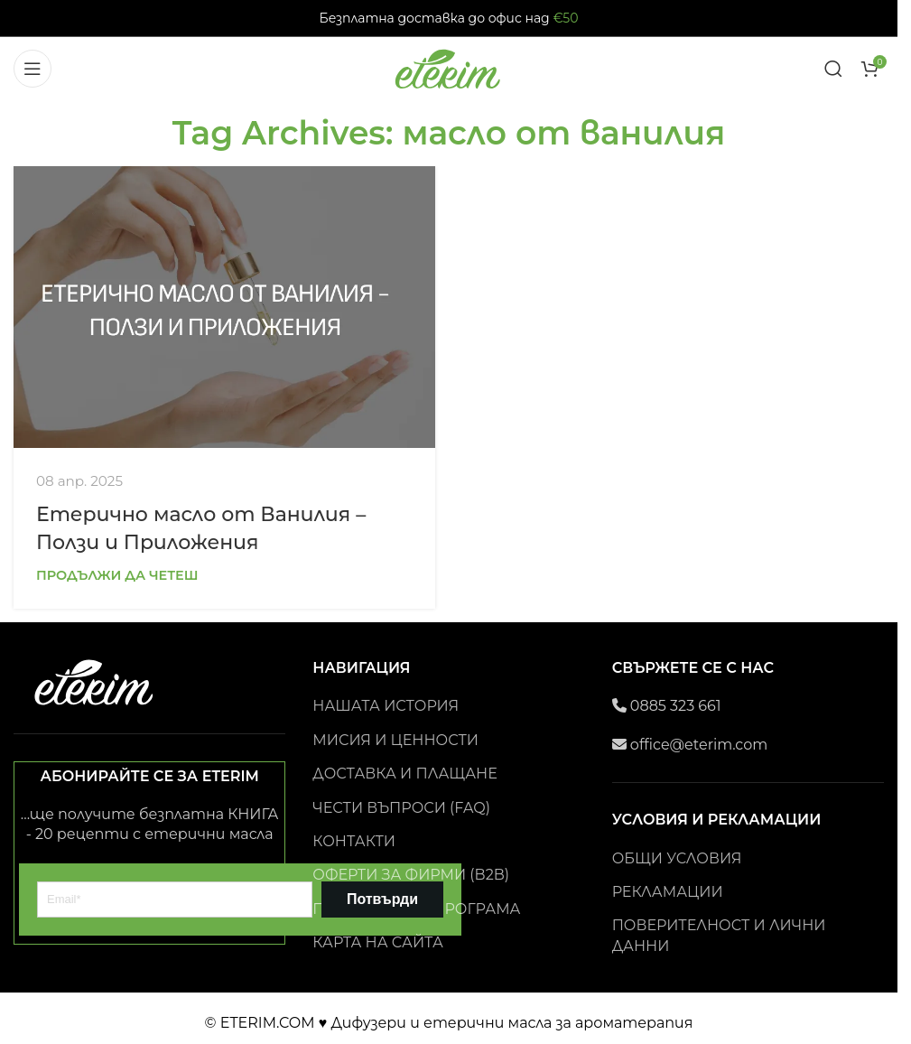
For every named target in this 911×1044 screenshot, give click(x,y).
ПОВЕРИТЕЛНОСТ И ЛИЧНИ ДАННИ (719, 935)
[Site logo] (448, 67)
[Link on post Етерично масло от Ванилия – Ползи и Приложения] (224, 306)
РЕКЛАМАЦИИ (667, 891)
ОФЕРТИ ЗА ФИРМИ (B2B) (410, 874)
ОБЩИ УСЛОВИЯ (677, 858)
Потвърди (382, 899)
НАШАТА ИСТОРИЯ (385, 705)
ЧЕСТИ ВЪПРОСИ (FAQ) (401, 807)
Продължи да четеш (117, 575)
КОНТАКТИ (353, 841)
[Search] (833, 69)
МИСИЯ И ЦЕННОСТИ (395, 740)
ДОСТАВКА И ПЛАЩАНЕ (404, 773)
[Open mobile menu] (32, 69)
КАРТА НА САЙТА (377, 942)
